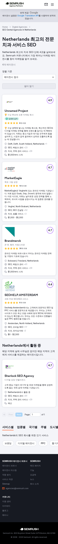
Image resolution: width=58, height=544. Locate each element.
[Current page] (35, 414)
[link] (46, 4)
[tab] (8, 427)
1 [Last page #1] (44, 414)
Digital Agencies (19, 27)
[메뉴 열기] (52, 4)
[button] (29, 77)
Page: (27, 414)
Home (5, 27)
